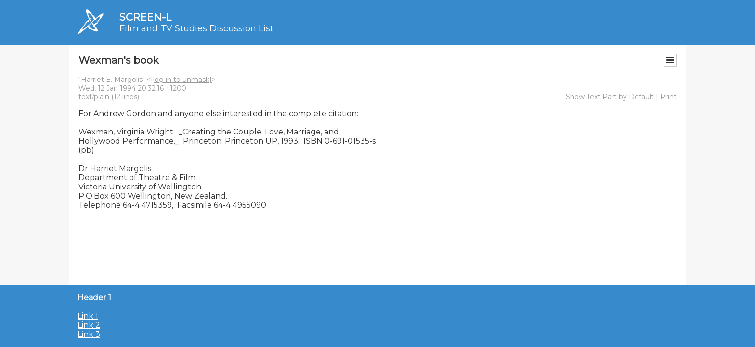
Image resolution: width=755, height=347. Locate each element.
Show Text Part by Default (610, 97)
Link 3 (89, 334)
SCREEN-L (145, 17)
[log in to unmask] (181, 79)
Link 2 (89, 325)
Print (668, 97)
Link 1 (88, 315)
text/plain (93, 97)
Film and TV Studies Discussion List (196, 28)
